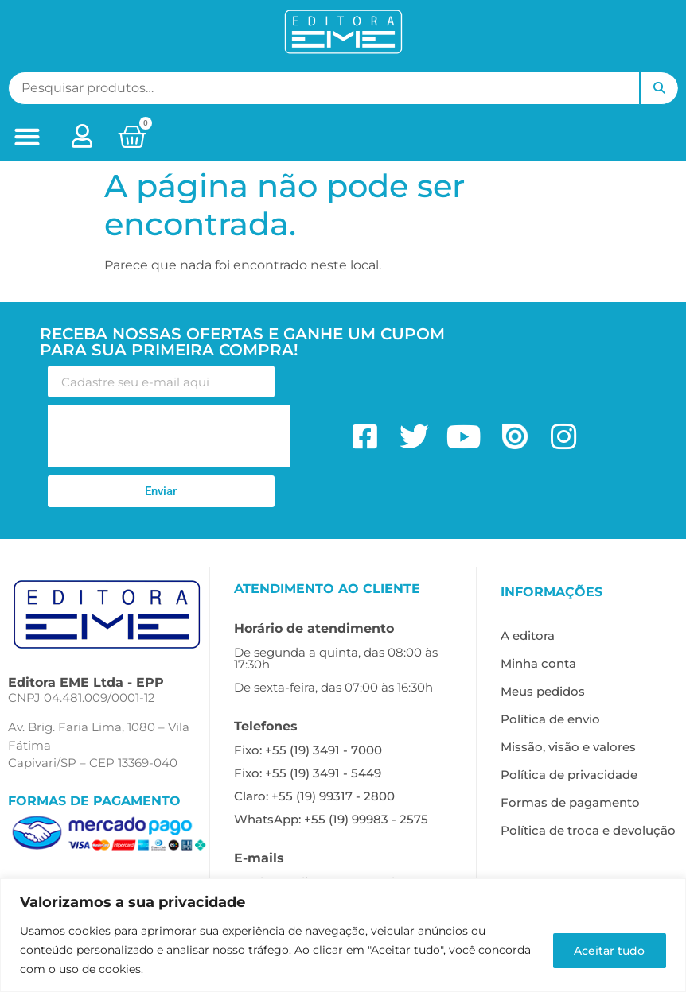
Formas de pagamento (570, 802)
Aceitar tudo (607, 950)
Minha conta (538, 663)
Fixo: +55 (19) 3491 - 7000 (308, 750)
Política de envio (550, 719)
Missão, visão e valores (568, 746)
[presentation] (169, 436)
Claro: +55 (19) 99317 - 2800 (314, 796)
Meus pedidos (543, 691)
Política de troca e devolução (588, 830)
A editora (528, 635)
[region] (343, 935)
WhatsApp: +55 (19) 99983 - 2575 (331, 819)
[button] (27, 137)
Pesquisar (659, 88)
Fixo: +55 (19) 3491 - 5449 (307, 773)
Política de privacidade (569, 774)
